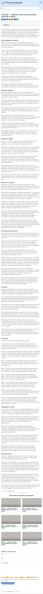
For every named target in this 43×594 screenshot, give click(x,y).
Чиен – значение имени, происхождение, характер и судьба (9, 526)
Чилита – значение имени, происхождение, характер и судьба (9, 509)
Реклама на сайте (15, 591)
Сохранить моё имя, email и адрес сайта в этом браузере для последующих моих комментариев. (19, 580)
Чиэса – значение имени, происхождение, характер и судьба (30, 543)
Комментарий (4, 563)
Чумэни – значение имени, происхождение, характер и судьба (30, 526)
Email (2, 558)
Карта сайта (4, 591)
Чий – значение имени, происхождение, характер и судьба (30, 509)
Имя (2, 554)
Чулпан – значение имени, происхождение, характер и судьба (9, 543)
